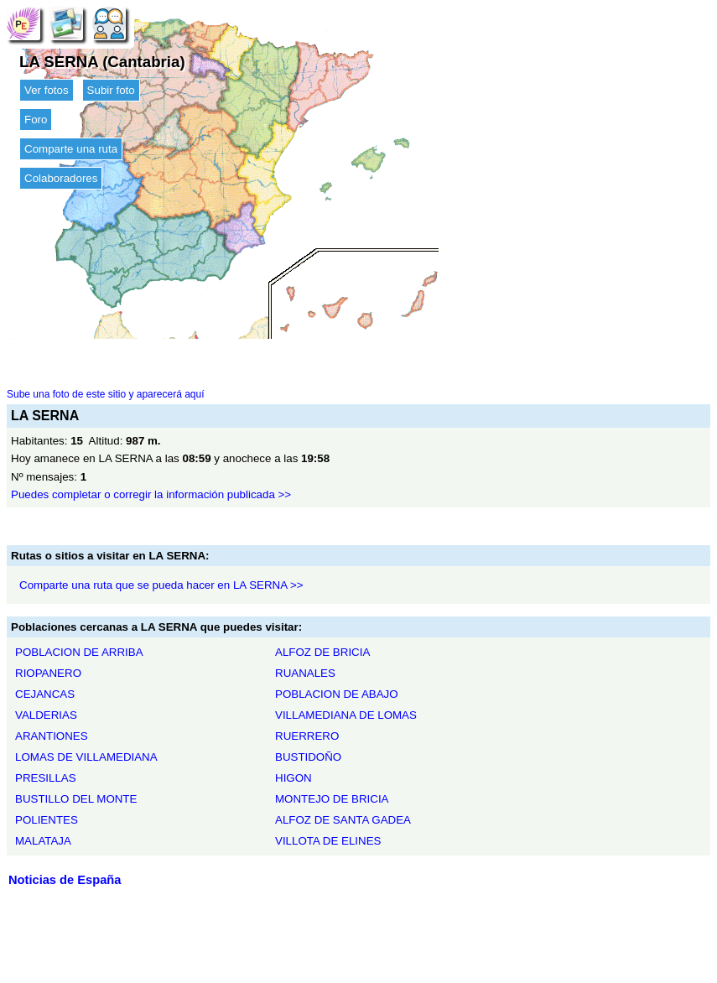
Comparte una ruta (70, 149)
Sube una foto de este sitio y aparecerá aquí (106, 394)
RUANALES (305, 673)
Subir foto (111, 90)
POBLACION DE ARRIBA (79, 652)
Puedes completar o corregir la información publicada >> (151, 494)
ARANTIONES (51, 736)
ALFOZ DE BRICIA (322, 652)
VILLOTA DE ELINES (328, 841)
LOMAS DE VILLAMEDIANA (86, 757)
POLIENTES (46, 820)
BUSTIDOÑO (308, 757)
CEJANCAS (45, 694)
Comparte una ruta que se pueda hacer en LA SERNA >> (161, 585)
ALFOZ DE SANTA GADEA (343, 820)
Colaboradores (60, 178)
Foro (35, 119)
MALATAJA (43, 841)
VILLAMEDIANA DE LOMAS (346, 715)
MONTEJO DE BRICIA (332, 799)
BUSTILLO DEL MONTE (76, 799)
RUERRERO (307, 736)
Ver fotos (46, 90)
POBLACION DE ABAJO (336, 694)
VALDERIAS (46, 715)
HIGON (293, 778)
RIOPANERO (48, 673)
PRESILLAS (45, 778)
